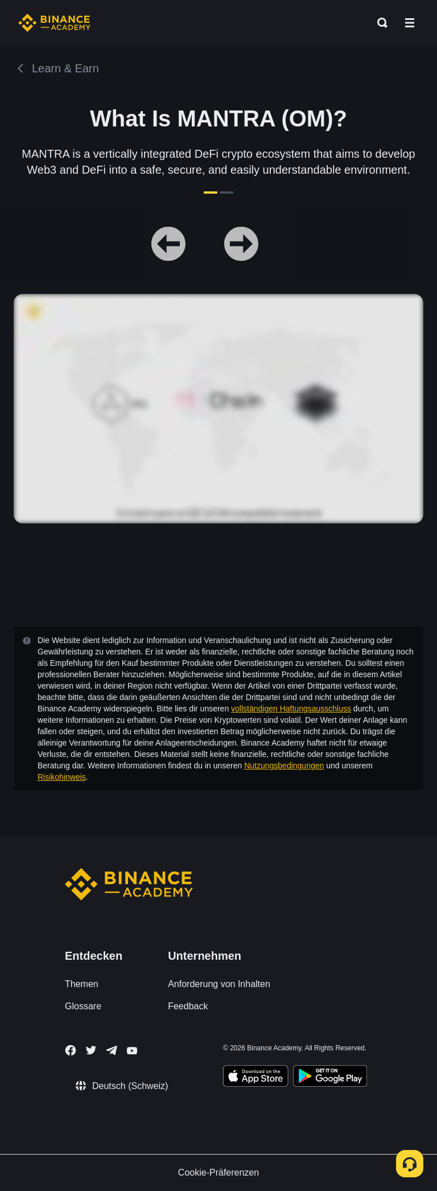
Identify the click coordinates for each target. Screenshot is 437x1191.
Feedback (188, 1006)
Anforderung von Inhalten (219, 984)
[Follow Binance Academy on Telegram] (111, 1050)
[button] (410, 23)
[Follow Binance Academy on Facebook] (70, 1050)
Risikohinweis (62, 776)
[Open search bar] (379, 23)
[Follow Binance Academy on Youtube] (132, 1050)
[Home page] (54, 23)
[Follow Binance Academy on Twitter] (91, 1050)
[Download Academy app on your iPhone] (255, 1077)
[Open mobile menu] (409, 23)
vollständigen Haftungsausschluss (291, 708)
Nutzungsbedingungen (284, 765)
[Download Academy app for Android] (330, 1077)
